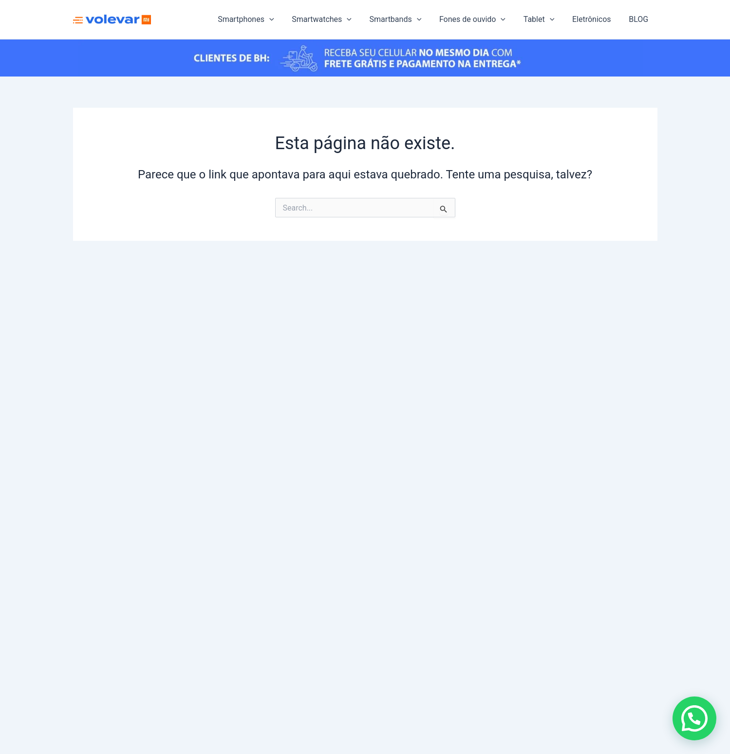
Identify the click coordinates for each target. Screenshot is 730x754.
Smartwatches (334, 19)
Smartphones (260, 19)
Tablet (544, 19)
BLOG (640, 19)
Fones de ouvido (480, 19)
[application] (284, 19)
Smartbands (406, 19)
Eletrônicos (595, 19)
